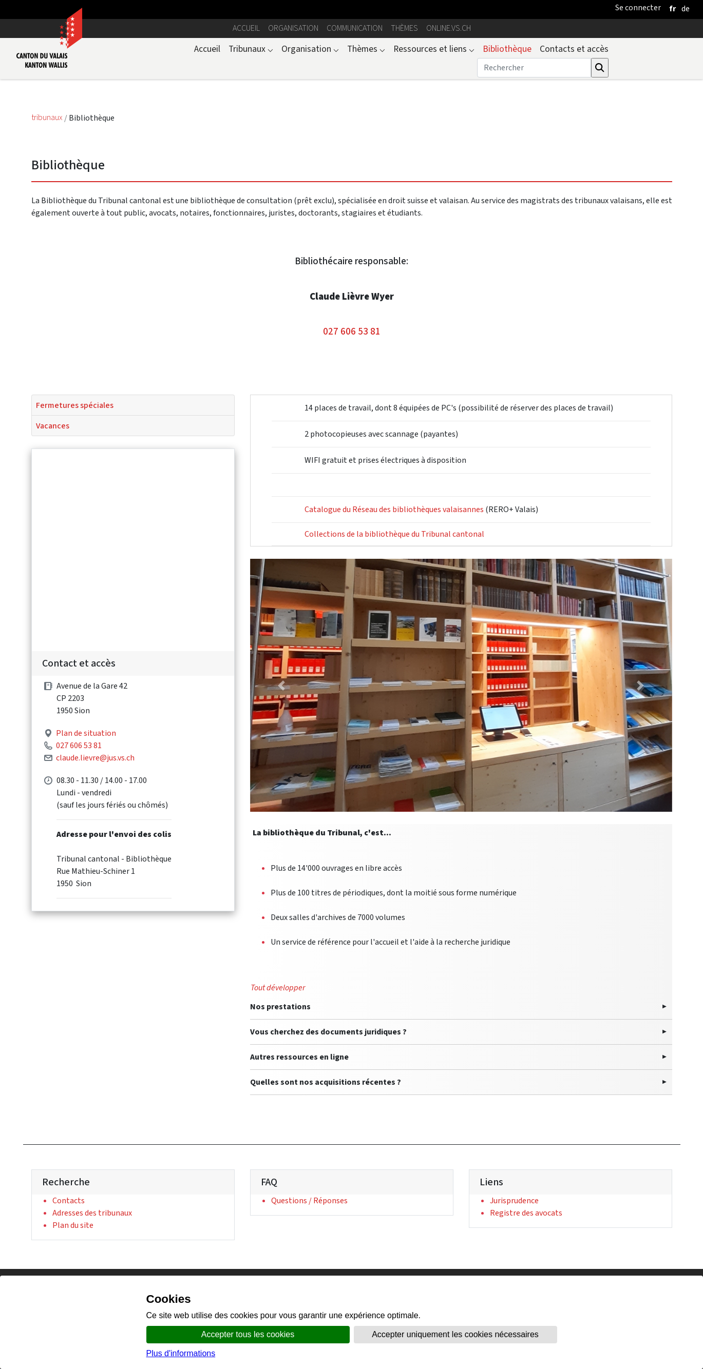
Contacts (68, 1200)
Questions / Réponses (309, 1200)
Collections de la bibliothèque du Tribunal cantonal (394, 534)
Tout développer (278, 987)
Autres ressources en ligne (299, 1056)
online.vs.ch (448, 28)
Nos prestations (280, 1006)
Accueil (246, 28)
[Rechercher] (534, 67)
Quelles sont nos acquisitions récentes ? (325, 1082)
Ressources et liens (433, 49)
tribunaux (47, 117)
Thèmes (404, 28)
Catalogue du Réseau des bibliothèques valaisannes (394, 509)
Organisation (293, 28)
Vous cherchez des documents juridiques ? (328, 1031)
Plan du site (72, 1225)
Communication (355, 28)
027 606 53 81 (352, 331)
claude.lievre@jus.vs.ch (95, 825)
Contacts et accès (574, 49)
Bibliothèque (507, 49)
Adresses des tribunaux (92, 1212)
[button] (281, 685)
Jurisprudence (514, 1200)
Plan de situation (86, 800)
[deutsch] (685, 8)
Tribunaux (251, 49)
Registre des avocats (526, 1212)
